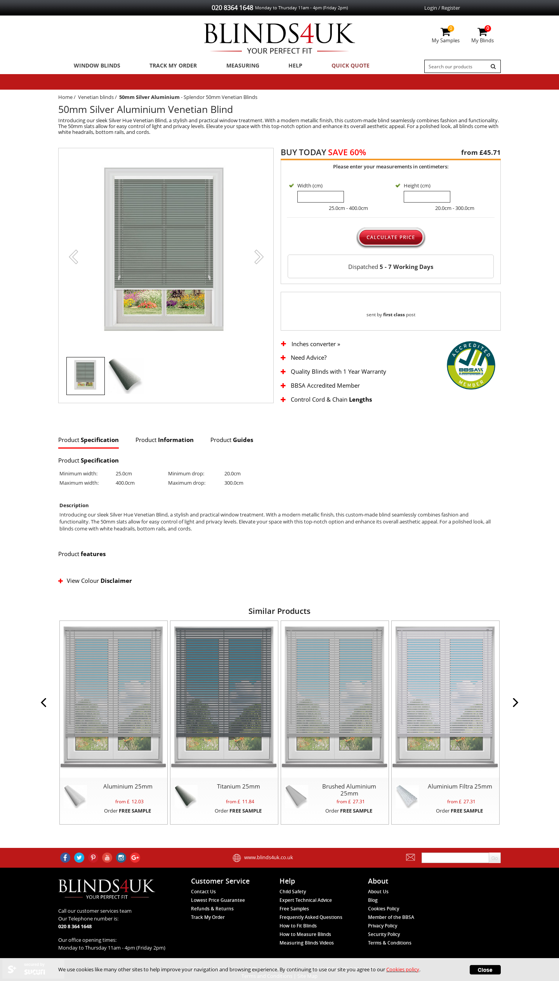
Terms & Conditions (389, 953)
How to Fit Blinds (298, 936)
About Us (378, 902)
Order (127, 820)
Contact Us (203, 902)
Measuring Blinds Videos (307, 953)
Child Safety (293, 902)
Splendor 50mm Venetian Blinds (220, 99)
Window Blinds (94, 66)
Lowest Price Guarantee (218, 910)
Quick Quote (331, 66)
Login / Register (442, 7)
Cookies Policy (383, 919)
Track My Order (167, 66)
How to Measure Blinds (305, 944)
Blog (373, 910)
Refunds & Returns (212, 919)
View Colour (95, 590)
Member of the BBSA (391, 927)
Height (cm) (417, 187)
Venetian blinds (96, 99)
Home (65, 99)
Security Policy (384, 944)
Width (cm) (310, 187)
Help (281, 66)
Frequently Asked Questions (311, 927)
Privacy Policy (382, 936)
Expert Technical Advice (306, 910)
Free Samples (294, 919)
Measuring (233, 66)
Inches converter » (316, 354)
